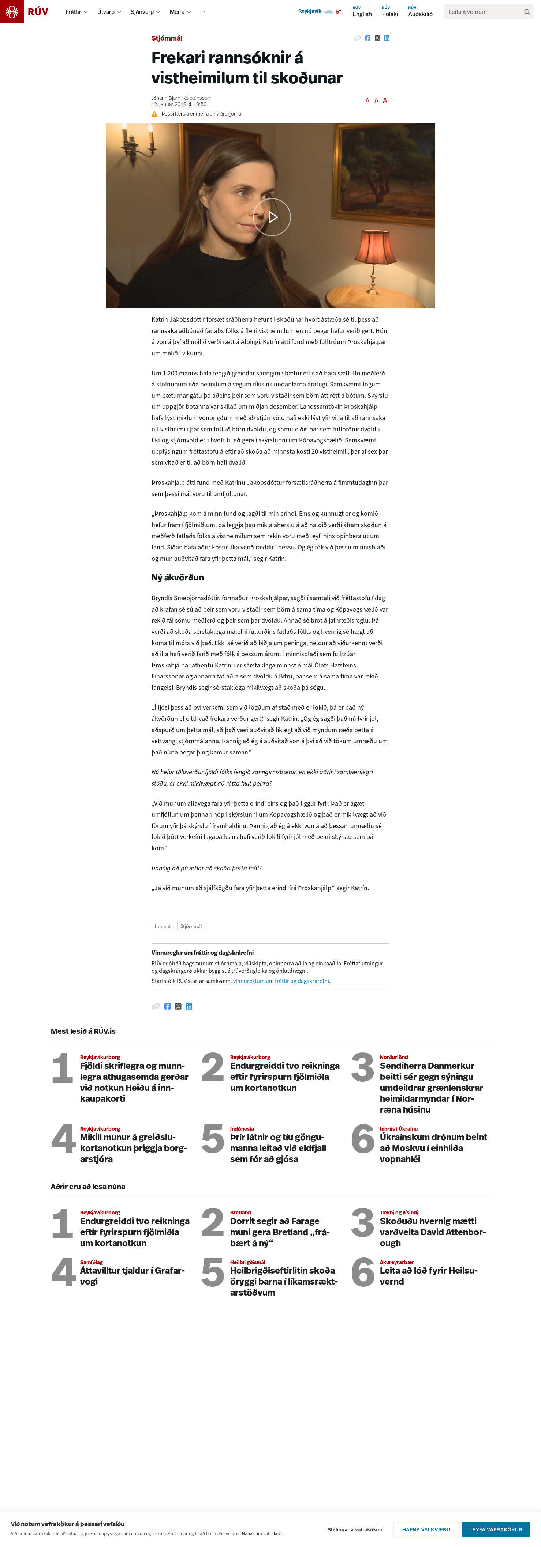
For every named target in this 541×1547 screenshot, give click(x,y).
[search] (485, 11)
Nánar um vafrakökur (263, 1534)
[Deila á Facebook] (367, 38)
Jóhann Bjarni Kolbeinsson (181, 98)
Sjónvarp (142, 12)
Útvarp (106, 12)
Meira (177, 12)
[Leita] (527, 11)
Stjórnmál (167, 38)
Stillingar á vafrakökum (356, 1529)
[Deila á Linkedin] (386, 38)
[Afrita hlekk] (357, 38)
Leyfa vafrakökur (495, 1529)
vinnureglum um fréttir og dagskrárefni (281, 981)
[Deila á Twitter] (377, 38)
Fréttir (73, 12)
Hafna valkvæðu (426, 1529)
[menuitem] (86, 11)
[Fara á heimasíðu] (30, 11)
